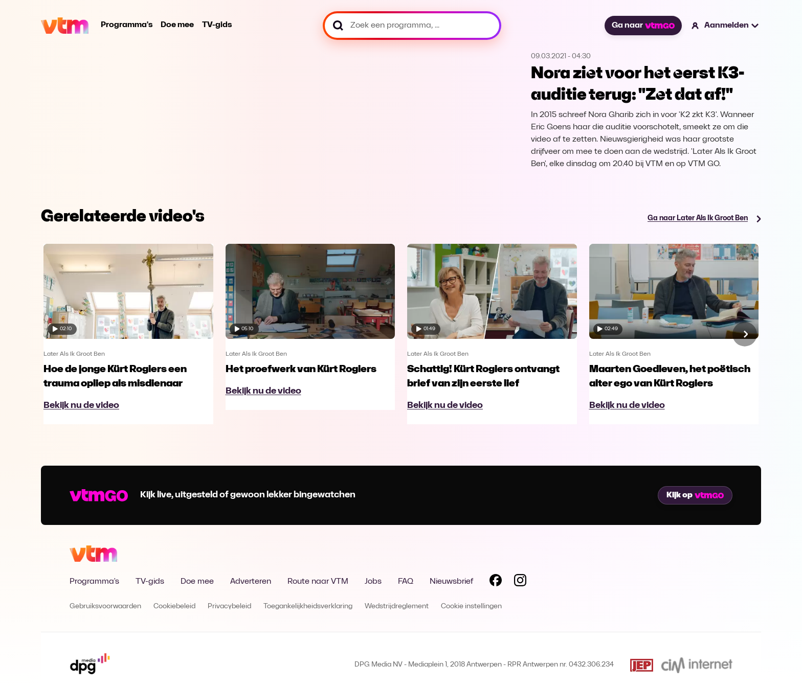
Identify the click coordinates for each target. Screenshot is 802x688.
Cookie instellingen (471, 606)
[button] (725, 25)
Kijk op (695, 495)
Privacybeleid (229, 606)
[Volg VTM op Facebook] (495, 582)
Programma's (126, 25)
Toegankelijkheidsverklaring (307, 606)
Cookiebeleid (174, 606)
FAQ (405, 582)
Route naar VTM (317, 582)
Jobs (373, 582)
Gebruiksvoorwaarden (105, 606)
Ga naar (643, 25)
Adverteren (250, 582)
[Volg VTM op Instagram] (520, 582)
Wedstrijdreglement (397, 606)
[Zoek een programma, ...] (412, 25)
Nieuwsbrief (451, 582)
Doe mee (177, 25)
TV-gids (217, 25)
